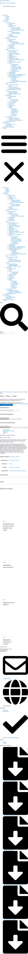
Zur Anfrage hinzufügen (6, 348)
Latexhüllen (14, 110)
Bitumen (8, 18)
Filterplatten (14, 108)
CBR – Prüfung (12, 51)
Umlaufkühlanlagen (13, 36)
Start (1, 335)
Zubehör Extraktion (15, 28)
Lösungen (5, 15)
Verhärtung (11, 47)
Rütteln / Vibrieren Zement (15, 94)
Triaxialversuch (14, 80)
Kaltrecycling (12, 44)
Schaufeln (13, 115)
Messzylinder (14, 112)
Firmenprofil (8, 123)
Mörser (13, 113)
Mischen (10, 34)
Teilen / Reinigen (12, 102)
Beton (7, 17)
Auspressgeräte (12, 96)
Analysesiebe (14, 100)
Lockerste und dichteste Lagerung (16, 59)
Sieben (10, 98)
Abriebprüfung (12, 23)
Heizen (10, 97)
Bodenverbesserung (13, 50)
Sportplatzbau (12, 73)
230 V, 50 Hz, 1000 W (14, 400)
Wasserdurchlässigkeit (14, 76)
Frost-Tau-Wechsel (13, 87)
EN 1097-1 (11, 414)
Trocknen (11, 104)
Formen (10, 86)
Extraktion (11, 26)
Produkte (5, 20)
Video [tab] (4, 377)
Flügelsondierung (13, 56)
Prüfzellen (13, 79)
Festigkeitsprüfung (13, 91)
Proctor (10, 63)
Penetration (11, 46)
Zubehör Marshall (15, 33)
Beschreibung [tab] (6, 373)
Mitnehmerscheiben (16, 66)
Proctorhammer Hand (16, 68)
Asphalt (7, 16)
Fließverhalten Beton (13, 84)
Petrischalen (14, 114)
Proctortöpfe (14, 70)
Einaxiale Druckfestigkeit (14, 54)
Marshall (11, 31)
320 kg (10, 407)
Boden (7, 19)
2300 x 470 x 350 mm (14, 404)
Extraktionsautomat (15, 27)
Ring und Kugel (15, 42)
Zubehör (10, 107)
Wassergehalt (12, 48)
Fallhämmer (14, 65)
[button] (14, 158)
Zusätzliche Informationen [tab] (9, 374)
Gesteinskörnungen (10, 121)
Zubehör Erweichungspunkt (17, 43)
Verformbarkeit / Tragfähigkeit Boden (17, 74)
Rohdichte (11, 35)
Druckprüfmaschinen (13, 118)
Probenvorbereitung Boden (15, 62)
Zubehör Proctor (15, 71)
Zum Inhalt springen (4, 0)
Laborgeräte (8, 95)
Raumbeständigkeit (13, 92)
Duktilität (11, 40)
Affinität (10, 24)
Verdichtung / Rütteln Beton (15, 88)
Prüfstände (14, 78)
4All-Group (24, 935)
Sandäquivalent (12, 72)
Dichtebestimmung (13, 52)
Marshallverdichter (15, 32)
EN (25, 414)
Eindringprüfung (12, 25)
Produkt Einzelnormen (5, 370)
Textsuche (2, 354)
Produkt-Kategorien (4, 361)
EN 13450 (17, 414)
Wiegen (10, 106)
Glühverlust (11, 57)
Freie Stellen (9, 126)
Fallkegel (11, 55)
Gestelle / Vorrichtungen (14, 119)
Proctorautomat (15, 64)
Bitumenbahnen (12, 39)
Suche (1, 302)
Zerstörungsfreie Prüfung (14, 89)
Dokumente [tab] (5, 375)
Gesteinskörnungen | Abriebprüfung (19, 347)
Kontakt (4, 128)
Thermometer (12, 103)
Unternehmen (6, 122)
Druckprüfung (9, 116)
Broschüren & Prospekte (8, 127)
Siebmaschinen (15, 99)
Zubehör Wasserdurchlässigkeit (18, 81)
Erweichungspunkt (13, 41)
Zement (7, 90)
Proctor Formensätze (16, 67)
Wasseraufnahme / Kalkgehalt (16, 75)
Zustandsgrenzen (13, 82)
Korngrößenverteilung (14, 58)
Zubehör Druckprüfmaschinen (15, 120)
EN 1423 (22, 414)
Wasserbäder (12, 105)
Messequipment (15, 111)
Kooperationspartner (10, 124)
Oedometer (11, 60)
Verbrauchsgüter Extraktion (17, 30)
